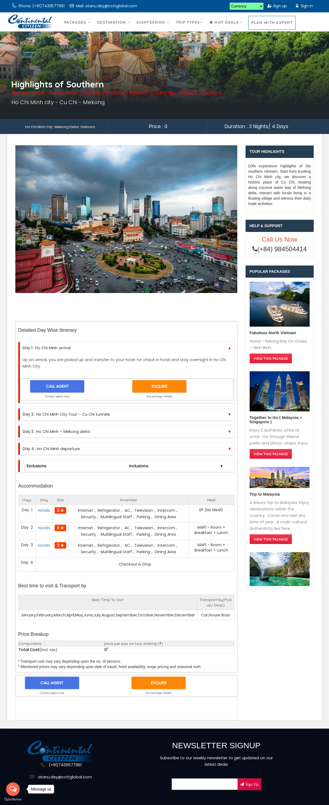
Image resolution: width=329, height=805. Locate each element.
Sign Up (251, 784)
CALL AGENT (57, 386)
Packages (77, 28)
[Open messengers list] (13, 789)
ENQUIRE (159, 386)
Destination (113, 28)
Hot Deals (225, 28)
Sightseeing (152, 28)
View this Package (271, 358)
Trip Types (189, 28)
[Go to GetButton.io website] (13, 799)
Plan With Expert (272, 22)
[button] (32, 219)
